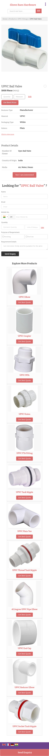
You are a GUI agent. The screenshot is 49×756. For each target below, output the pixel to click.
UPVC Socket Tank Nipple (24, 726)
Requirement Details (8, 242)
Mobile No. (5, 212)
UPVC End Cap (24, 648)
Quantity (4, 222)
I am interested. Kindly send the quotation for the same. (24, 247)
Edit (29, 97)
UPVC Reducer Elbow (24, 687)
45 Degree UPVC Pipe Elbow (25, 609)
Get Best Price (9, 102)
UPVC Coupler (24, 336)
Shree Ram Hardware (23, 5)
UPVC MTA (25, 375)
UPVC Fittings (23, 19)
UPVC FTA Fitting (24, 453)
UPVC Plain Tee (24, 531)
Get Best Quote (24, 302)
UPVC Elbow (24, 297)
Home (5, 19)
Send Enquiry (25, 752)
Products (12, 19)
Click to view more (7, 134)
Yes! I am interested (24, 175)
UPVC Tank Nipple (24, 492)
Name (3, 192)
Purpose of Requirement (10, 232)
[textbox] (19, 96)
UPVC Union (24, 414)
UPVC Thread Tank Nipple (24, 570)
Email (3, 202)
